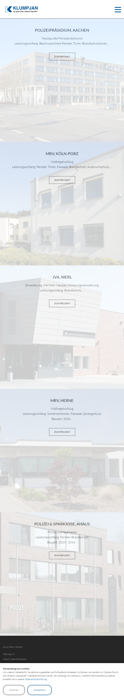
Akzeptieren (40, 689)
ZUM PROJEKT (62, 56)
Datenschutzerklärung (36, 679)
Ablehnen (14, 689)
